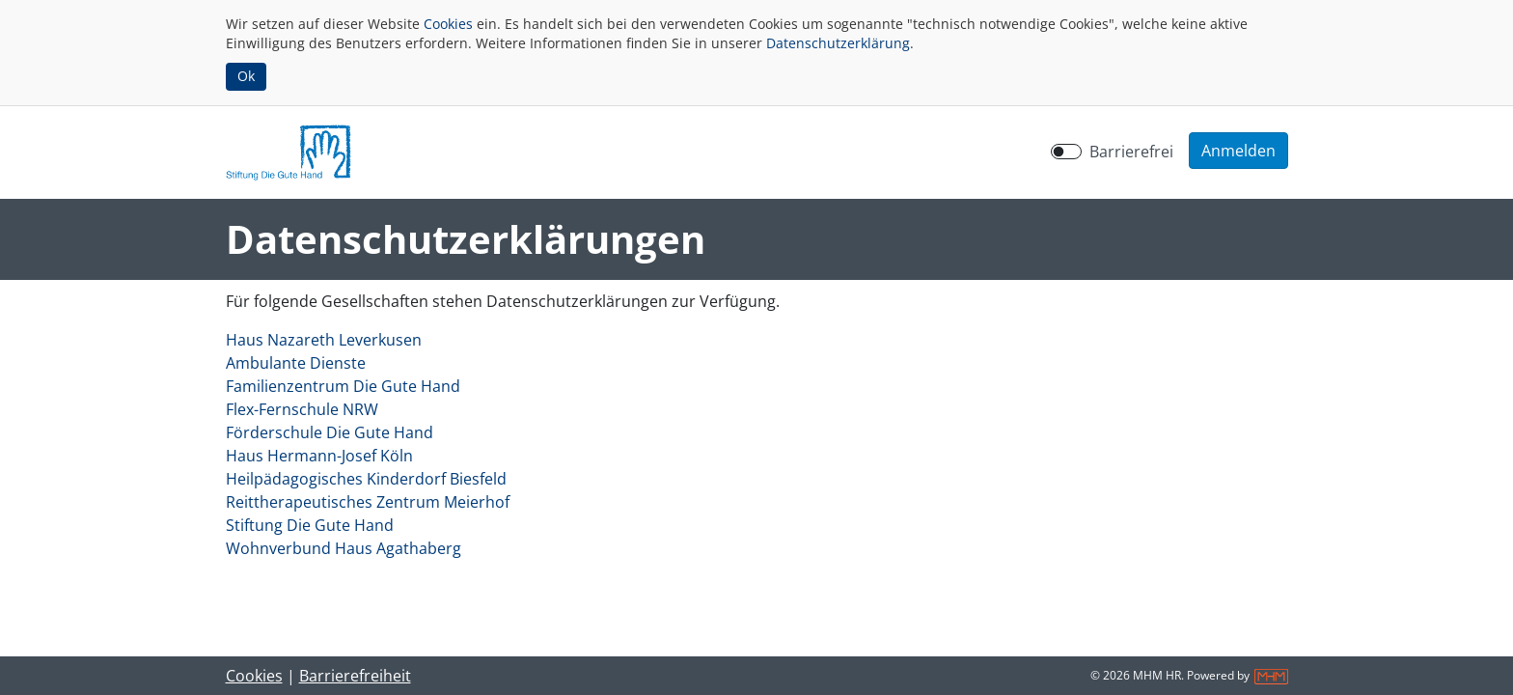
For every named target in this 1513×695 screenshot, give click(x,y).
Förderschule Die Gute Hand (329, 432)
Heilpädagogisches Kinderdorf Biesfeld (366, 478)
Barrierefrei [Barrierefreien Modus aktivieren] (1131, 151)
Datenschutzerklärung (838, 43)
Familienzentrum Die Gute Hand (343, 386)
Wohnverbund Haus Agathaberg (343, 548)
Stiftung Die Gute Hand (310, 525)
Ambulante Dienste (296, 363)
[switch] (1066, 151)
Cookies (448, 23)
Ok (246, 76)
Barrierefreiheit (355, 675)
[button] (1238, 150)
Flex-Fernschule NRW (302, 409)
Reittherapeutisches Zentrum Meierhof (367, 502)
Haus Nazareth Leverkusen (324, 339)
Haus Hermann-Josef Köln (319, 455)
